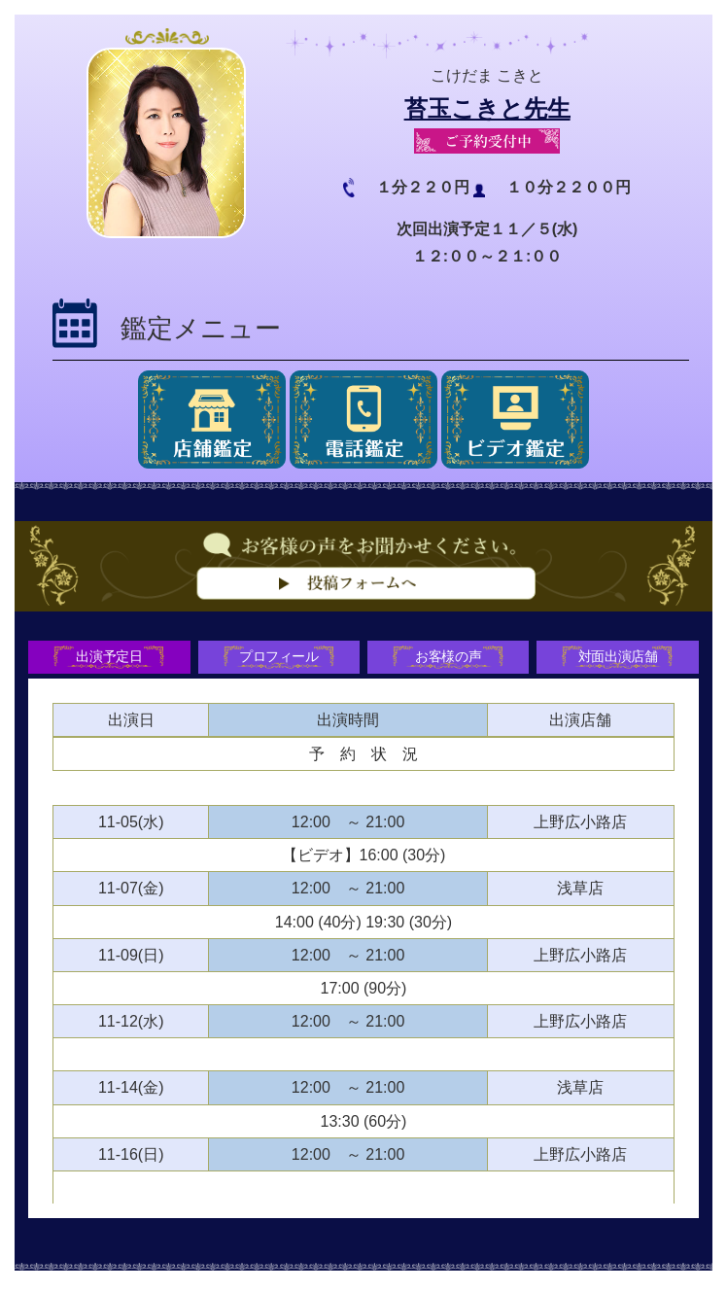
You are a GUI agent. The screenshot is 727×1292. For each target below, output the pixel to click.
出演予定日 (105, 659)
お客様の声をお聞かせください (363, 600)
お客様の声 (450, 659)
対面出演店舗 (622, 659)
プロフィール (277, 659)
